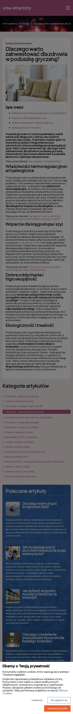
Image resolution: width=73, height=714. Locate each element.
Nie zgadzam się (59, 700)
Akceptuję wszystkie (57, 708)
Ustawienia (37, 700)
